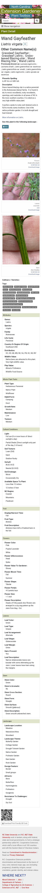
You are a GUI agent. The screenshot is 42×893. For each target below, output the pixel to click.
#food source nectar (10, 301)
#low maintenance (9, 292)
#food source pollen (25, 301)
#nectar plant (27, 290)
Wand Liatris (27, 61)
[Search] (18, 21)
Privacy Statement (17, 855)
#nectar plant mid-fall (30, 307)
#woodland (16, 310)
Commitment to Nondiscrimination (23, 852)
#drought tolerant (20, 287)
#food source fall (22, 295)
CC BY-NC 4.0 (35, 165)
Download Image (33, 167)
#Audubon (6, 310)
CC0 (38, 208)
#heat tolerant (8, 287)
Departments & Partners (11, 882)
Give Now (25, 888)
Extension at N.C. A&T (10, 888)
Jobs (20, 880)
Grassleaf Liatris (12, 55)
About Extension (8, 880)
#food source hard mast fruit (12, 304)
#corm (5, 290)
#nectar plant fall (8, 298)
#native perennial (15, 290)
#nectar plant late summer (11, 307)
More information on (12, 117)
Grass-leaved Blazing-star (17, 57)
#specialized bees (23, 292)
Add (5, 127)
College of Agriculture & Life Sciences (17, 885)
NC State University (9, 835)
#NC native (35, 292)
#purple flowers (33, 287)
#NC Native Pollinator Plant (25, 298)
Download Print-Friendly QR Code (14, 823)
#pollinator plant (8, 295)
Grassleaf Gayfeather (15, 53)
